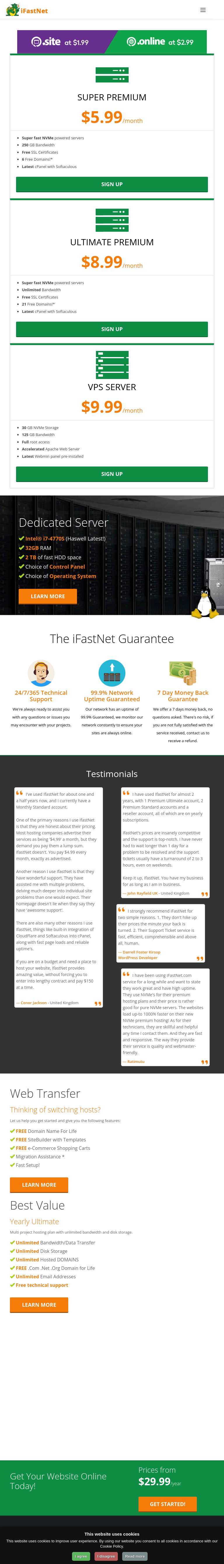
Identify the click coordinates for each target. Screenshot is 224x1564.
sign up (112, 184)
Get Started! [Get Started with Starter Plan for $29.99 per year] (168, 1504)
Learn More (48, 596)
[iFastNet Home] (108, 9)
